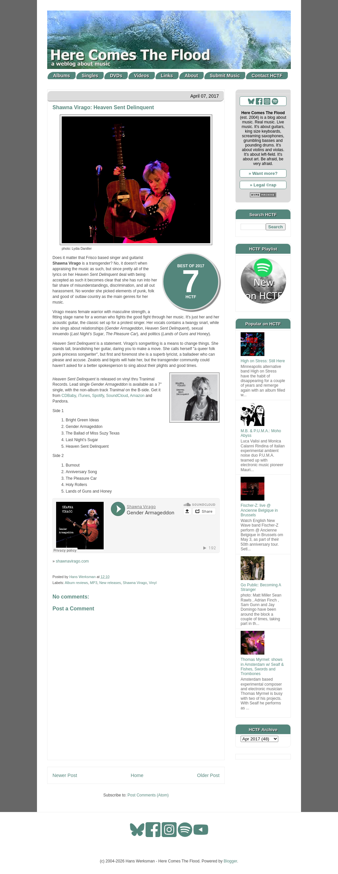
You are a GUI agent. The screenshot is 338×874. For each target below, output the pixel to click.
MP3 (93, 583)
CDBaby (68, 395)
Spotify (98, 395)
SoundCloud (117, 395)
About (191, 75)
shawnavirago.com (72, 561)
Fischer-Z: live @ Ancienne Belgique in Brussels (259, 510)
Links (167, 75)
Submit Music (225, 75)
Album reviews (76, 583)
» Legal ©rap (263, 184)
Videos (141, 75)
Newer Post (64, 775)
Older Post (208, 775)
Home (137, 775)
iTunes (84, 395)
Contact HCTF (267, 75)
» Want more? (263, 173)
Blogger (230, 861)
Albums (61, 75)
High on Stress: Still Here (263, 361)
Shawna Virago (135, 583)
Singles (90, 75)
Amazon (137, 395)
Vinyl (152, 583)
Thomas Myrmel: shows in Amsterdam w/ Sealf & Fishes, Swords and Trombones (262, 666)
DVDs (116, 75)
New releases (110, 583)
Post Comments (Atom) (148, 795)
